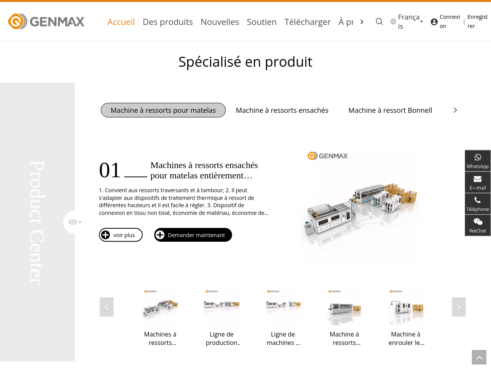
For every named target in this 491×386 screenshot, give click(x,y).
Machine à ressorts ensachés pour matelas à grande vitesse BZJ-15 (344, 338)
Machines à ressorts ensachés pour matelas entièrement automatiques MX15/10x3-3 (160, 338)
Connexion (450, 21)
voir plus (118, 235)
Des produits (168, 21)
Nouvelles (220, 21)
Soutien (262, 21)
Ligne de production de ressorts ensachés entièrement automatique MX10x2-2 (221, 338)
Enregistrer (478, 21)
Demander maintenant (190, 235)
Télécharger (308, 21)
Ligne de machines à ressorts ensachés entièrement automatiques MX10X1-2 (283, 338)
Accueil (121, 21)
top (479, 357)
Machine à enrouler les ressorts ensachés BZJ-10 (406, 338)
